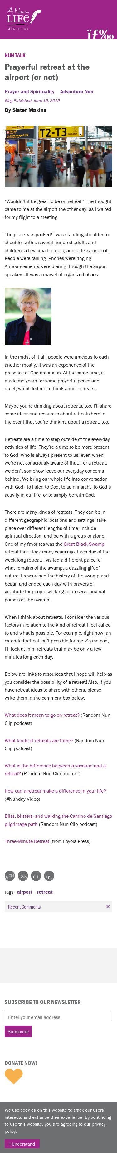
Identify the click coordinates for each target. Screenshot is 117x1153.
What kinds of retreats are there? (39, 740)
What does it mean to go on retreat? (42, 715)
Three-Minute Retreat (27, 841)
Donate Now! (21, 1063)
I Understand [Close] (22, 1144)
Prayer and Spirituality (29, 91)
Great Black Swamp (84, 544)
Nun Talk (15, 55)
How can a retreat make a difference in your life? (55, 791)
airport (24, 892)
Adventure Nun (76, 91)
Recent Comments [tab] (60, 907)
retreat (45, 892)
